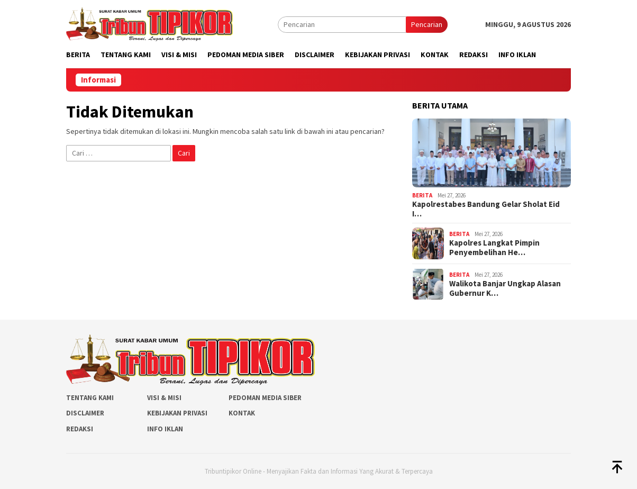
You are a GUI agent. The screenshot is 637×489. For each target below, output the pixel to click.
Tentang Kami (90, 397)
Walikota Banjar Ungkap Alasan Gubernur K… (505, 288)
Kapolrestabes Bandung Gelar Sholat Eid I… (486, 209)
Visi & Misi (164, 397)
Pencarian (426, 24)
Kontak (242, 413)
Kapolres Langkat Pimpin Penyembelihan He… (494, 247)
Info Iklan (165, 428)
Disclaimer (85, 413)
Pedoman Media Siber (265, 397)
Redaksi (79, 428)
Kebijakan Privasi (177, 413)
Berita (422, 195)
